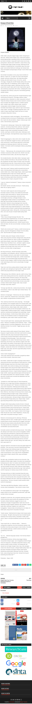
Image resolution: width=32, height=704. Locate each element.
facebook (29, 588)
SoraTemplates (11, 702)
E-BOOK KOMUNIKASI (8, 609)
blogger (19, 588)
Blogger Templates (23, 702)
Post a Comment (6, 593)
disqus (24, 588)
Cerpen (16, 26)
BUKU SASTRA (23, 609)
